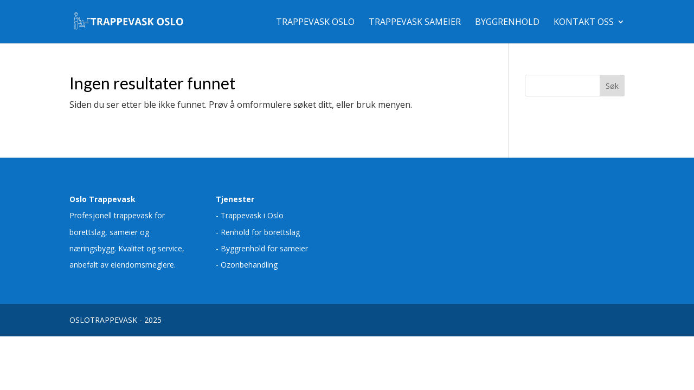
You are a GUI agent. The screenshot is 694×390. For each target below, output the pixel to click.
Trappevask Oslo (315, 23)
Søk (612, 86)
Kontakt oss (584, 23)
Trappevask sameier (415, 23)
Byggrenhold (507, 23)
